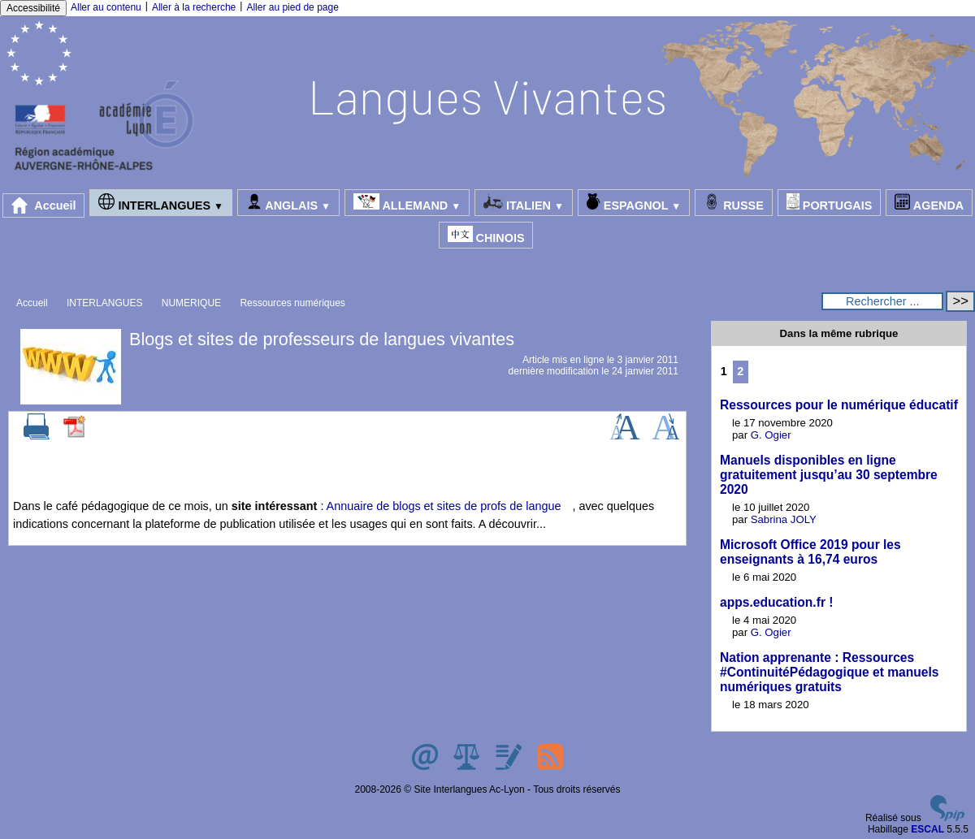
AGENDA (929, 202)
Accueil (43, 205)
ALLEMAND (407, 202)
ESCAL (927, 829)
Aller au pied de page (292, 7)
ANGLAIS (288, 202)
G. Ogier (771, 435)
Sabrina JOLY (784, 519)
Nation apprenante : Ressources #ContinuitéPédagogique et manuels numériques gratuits (829, 672)
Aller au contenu (106, 7)
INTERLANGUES (160, 202)
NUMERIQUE (191, 303)
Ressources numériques (292, 303)
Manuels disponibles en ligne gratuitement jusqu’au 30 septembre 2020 (829, 474)
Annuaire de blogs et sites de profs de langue (444, 506)
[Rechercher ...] (882, 301)
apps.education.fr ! (777, 602)
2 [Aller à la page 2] (740, 371)
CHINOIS (486, 235)
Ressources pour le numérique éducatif (839, 405)
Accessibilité (33, 8)
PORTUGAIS (829, 202)
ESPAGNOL (634, 202)
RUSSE (734, 202)
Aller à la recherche (194, 7)
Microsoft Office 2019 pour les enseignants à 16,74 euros (810, 552)
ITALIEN (523, 202)
